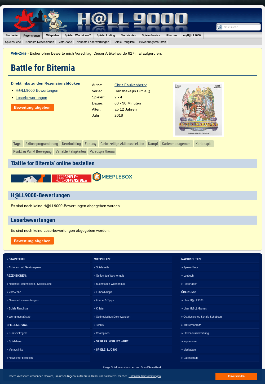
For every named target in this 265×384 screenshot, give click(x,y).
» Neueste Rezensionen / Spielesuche (29, 283)
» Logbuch (187, 275)
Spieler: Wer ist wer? (78, 35)
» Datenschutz (189, 357)
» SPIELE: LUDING (105, 349)
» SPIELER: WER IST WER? (111, 341)
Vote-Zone (65, 41)
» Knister (99, 308)
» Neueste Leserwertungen (22, 300)
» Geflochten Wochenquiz (109, 275)
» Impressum (189, 341)
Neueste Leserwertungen (93, 41)
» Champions (101, 333)
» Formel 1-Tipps (104, 300)
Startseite (12, 35)
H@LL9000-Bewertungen (37, 90)
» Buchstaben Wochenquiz (109, 283)
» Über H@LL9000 (192, 300)
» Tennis (99, 325)
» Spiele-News (189, 267)
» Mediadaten (189, 349)
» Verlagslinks (15, 349)
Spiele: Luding (106, 35)
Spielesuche (13, 41)
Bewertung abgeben (32, 107)
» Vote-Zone (14, 292)
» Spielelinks (14, 341)
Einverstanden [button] (236, 376)
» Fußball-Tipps (103, 292)
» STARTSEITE (16, 259)
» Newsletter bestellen (20, 357)
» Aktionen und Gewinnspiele (24, 267)
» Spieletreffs (101, 267)
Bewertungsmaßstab (152, 41)
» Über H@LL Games (194, 308)
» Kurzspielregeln (17, 333)
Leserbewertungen (31, 97)
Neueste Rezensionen (39, 41)
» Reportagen (189, 283)
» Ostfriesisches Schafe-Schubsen (201, 316)
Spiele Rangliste (124, 41)
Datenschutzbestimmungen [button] (145, 376)
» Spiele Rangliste (17, 308)
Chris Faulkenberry (130, 85)
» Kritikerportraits (191, 325)
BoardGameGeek (151, 367)
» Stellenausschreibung (195, 333)
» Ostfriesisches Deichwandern (112, 316)
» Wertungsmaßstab (18, 316)
